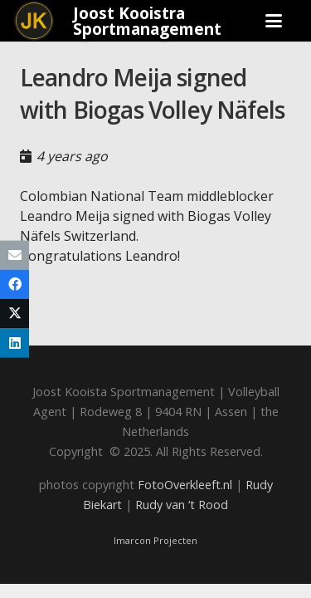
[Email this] (14, 255)
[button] (274, 20)
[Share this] (14, 284)
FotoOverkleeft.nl (185, 485)
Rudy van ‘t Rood (181, 504)
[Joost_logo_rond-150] (34, 21)
